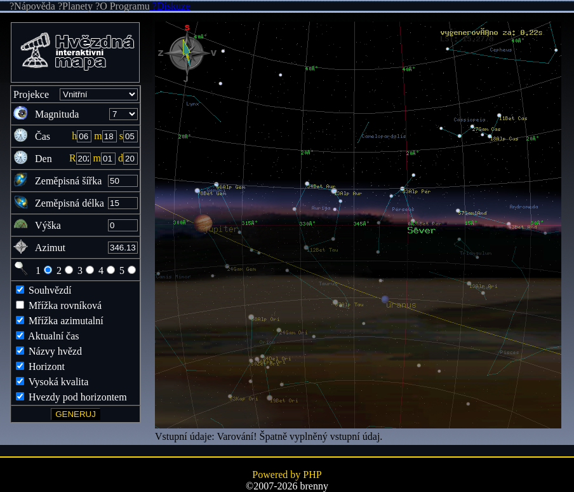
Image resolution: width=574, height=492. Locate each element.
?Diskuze (170, 6)
